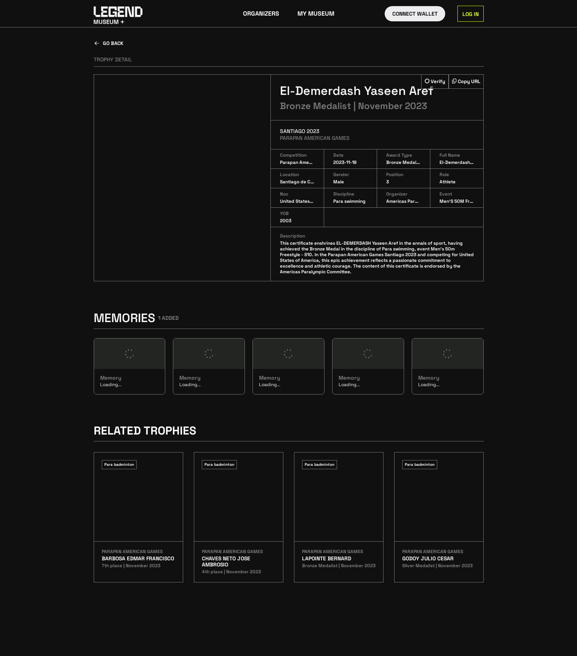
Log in (470, 14)
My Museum (315, 14)
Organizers (261, 14)
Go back (108, 43)
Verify (435, 81)
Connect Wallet (415, 13)
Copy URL (466, 81)
